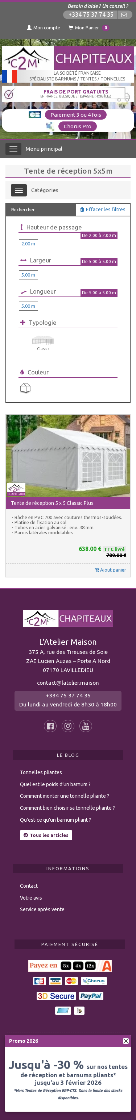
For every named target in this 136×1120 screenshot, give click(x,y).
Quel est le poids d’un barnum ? (55, 784)
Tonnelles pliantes (41, 772)
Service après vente (42, 909)
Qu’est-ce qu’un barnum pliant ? (55, 820)
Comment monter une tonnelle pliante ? (64, 796)
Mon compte (43, 27)
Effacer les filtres (102, 209)
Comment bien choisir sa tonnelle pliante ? (67, 808)
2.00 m (28, 243)
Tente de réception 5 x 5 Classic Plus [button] (52, 503)
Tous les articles (46, 835)
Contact (29, 886)
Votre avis (31, 898)
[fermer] (126, 1041)
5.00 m (28, 274)
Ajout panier (110, 569)
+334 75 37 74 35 (91, 15)
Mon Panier (89, 28)
